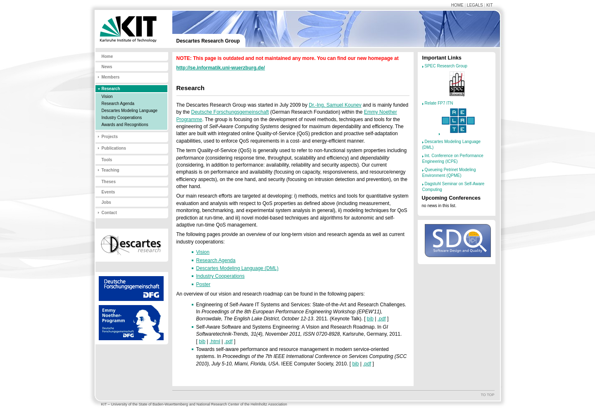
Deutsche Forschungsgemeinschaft (230, 112)
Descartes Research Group (208, 41)
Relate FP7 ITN (439, 103)
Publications (114, 148)
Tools (107, 159)
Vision (107, 96)
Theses (109, 181)
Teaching (110, 170)
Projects (110, 136)
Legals (475, 5)
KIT (489, 5)
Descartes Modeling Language (130, 110)
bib (370, 319)
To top (487, 395)
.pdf (382, 319)
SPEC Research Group (446, 66)
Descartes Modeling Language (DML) (237, 268)
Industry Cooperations (122, 117)
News (107, 66)
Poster (203, 284)
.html (214, 341)
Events (108, 192)
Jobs (106, 202)
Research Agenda (118, 103)
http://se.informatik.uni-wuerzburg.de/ (220, 68)
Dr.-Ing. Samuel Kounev (335, 105)
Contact (109, 212)
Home (457, 5)
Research (111, 88)
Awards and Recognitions (125, 124)
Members (111, 77)
